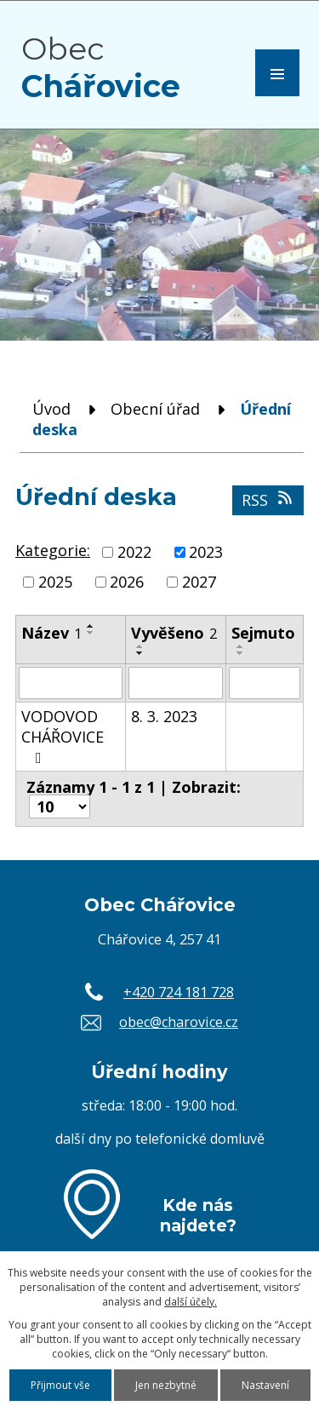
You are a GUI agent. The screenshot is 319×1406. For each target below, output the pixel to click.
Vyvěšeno (174, 633)
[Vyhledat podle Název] (70, 683)
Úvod (51, 409)
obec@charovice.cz (178, 1022)
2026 (127, 581)
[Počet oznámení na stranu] (59, 806)
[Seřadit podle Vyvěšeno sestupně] (140, 653)
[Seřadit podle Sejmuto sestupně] (240, 653)
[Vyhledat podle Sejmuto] (264, 683)
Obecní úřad (155, 409)
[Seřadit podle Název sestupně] (91, 632)
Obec (100, 67)
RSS (268, 500)
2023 (206, 552)
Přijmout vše (60, 1385)
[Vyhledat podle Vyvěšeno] (175, 683)
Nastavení (265, 1385)
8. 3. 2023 (164, 716)
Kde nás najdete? (198, 1215)
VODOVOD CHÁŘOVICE (62, 736)
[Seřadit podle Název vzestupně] (91, 626)
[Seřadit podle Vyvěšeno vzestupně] (140, 646)
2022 (134, 552)
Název (51, 633)
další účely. (190, 1301)
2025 (55, 581)
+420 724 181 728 (178, 992)
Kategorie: (52, 550)
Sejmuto (263, 633)
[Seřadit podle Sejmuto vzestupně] (240, 646)
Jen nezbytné (166, 1385)
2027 (199, 581)
